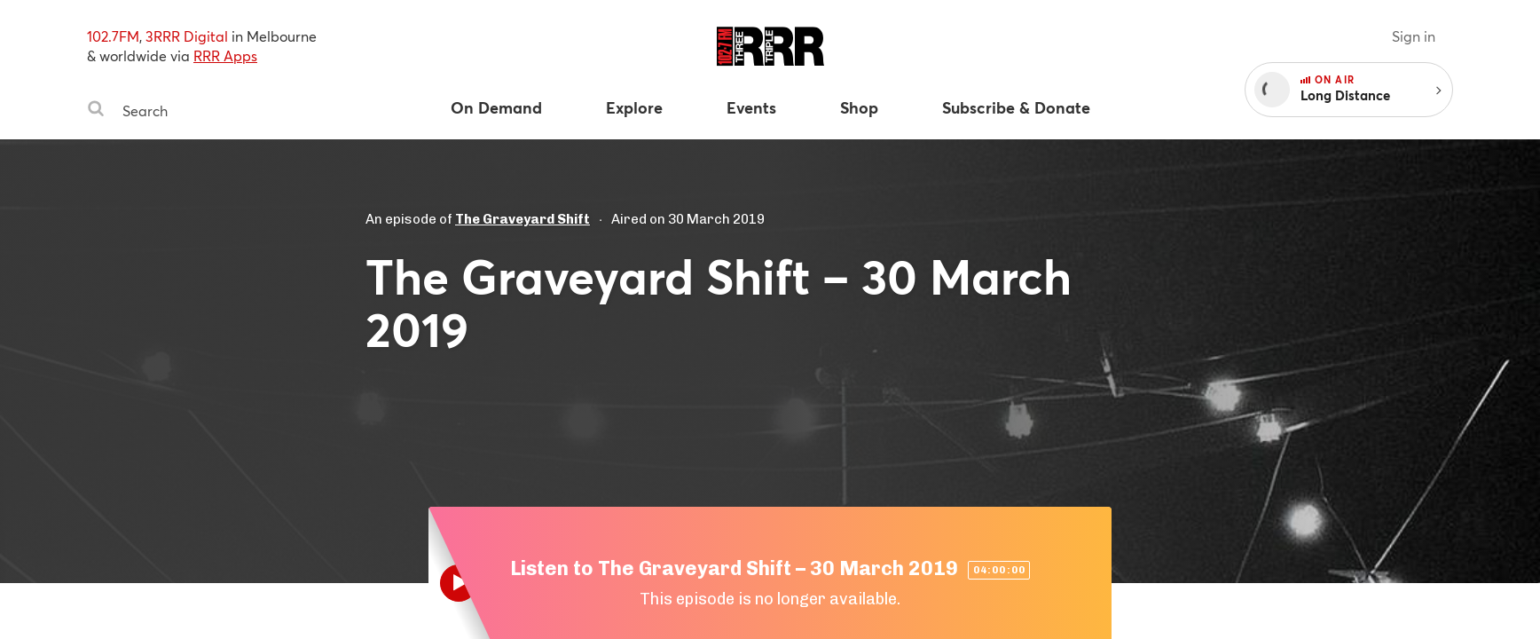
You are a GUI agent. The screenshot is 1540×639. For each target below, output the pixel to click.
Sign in (1413, 36)
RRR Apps (225, 55)
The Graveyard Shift (522, 219)
